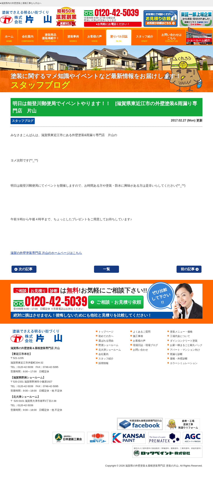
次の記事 (25, 269)
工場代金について (180, 336)
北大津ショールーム (109, 349)
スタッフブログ (22, 120)
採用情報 (103, 363)
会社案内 (27, 38)
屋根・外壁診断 (178, 358)
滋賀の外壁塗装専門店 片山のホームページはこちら (46, 252)
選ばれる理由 (105, 340)
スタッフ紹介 (144, 38)
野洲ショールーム (108, 345)
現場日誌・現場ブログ (145, 345)
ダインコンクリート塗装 (183, 340)
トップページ (105, 331)
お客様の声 (94, 38)
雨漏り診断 (176, 354)
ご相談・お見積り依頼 (118, 302)
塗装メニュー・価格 (181, 331)
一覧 (106, 269)
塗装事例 (73, 38)
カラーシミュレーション (183, 363)
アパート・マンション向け (185, 349)
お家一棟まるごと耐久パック (186, 345)
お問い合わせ (140, 349)
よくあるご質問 (141, 331)
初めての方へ (105, 336)
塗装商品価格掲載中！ (50, 37)
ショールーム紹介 (198, 40)
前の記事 (188, 269)
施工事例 (138, 336)
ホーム (9, 38)
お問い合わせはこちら (171, 37)
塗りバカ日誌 (118, 38)
